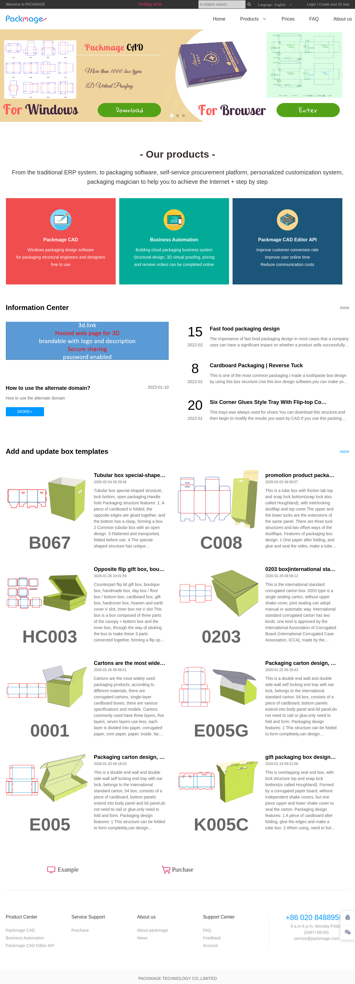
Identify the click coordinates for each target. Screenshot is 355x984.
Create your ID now (334, 4)
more (344, 307)
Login (311, 4)
